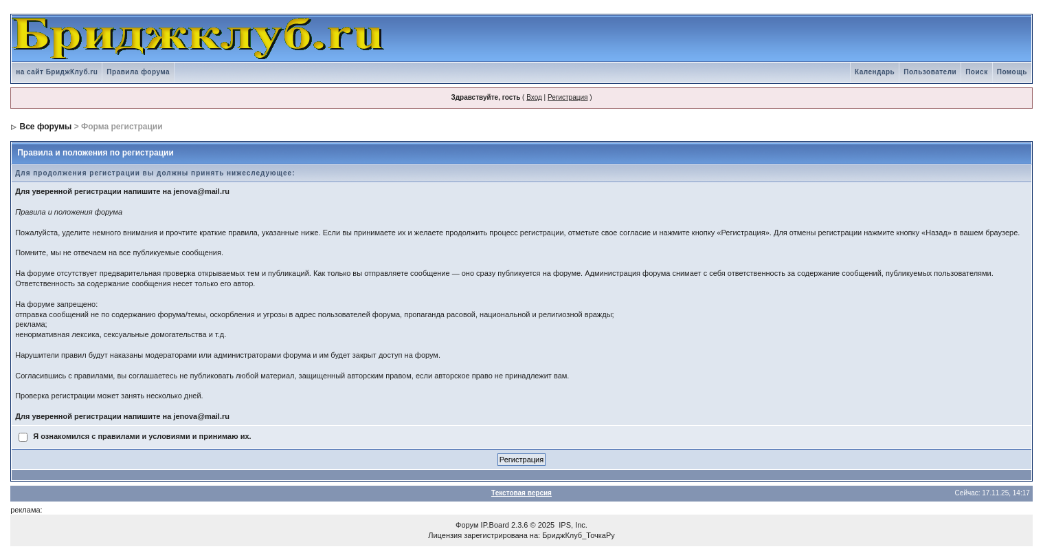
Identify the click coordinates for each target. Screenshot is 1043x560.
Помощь (1012, 72)
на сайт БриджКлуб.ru (57, 72)
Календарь (875, 72)
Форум (467, 525)
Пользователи (930, 72)
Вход (534, 97)
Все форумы (46, 126)
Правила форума (138, 72)
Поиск (976, 72)
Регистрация (567, 97)
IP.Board (495, 525)
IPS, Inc (572, 525)
